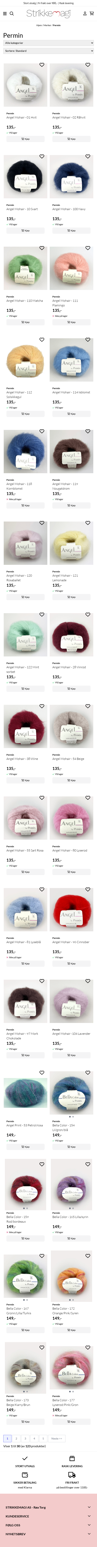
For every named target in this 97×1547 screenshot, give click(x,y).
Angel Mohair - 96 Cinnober (70, 942)
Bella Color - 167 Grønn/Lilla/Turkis (18, 1311)
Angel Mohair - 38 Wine (22, 759)
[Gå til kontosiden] (85, 13)
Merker (47, 25)
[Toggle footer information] (90, 1507)
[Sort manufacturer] (48, 43)
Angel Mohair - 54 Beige (68, 759)
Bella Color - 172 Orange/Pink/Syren (65, 1311)
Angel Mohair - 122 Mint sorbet (22, 669)
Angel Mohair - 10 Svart (22, 209)
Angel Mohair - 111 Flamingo (65, 303)
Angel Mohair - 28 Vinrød (69, 667)
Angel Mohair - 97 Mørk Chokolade (22, 1036)
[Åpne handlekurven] (91, 13)
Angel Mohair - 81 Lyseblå (23, 942)
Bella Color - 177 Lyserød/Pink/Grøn (65, 1402)
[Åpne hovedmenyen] (5, 13)
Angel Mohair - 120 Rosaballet (19, 578)
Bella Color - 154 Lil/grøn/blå (63, 1127)
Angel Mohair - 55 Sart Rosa (24, 850)
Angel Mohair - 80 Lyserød (69, 850)
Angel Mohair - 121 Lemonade (65, 578)
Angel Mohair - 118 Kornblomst (19, 486)
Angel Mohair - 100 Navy (69, 209)
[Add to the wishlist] (42, 64)
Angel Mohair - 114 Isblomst (71, 392)
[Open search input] (12, 14)
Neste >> (56, 1438)
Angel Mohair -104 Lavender (71, 1034)
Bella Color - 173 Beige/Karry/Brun (18, 1402)
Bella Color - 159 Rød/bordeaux (17, 1219)
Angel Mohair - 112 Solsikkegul (19, 394)
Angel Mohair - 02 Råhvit (69, 117)
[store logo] (48, 13)
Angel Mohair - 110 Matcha (24, 301)
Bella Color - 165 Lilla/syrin (70, 1217)
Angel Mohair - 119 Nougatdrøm (65, 486)
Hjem (39, 25)
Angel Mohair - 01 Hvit (21, 117)
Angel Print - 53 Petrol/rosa (24, 1125)
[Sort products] (48, 51)
